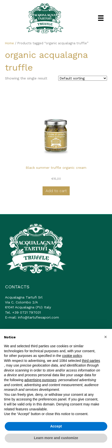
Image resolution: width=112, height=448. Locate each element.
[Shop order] (82, 78)
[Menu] (101, 18)
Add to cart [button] (56, 190)
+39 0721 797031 (26, 312)
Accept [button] (56, 426)
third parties (91, 361)
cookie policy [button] (72, 356)
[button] (106, 337)
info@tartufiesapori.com (38, 317)
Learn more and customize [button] (56, 438)
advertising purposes (40, 380)
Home (9, 43)
